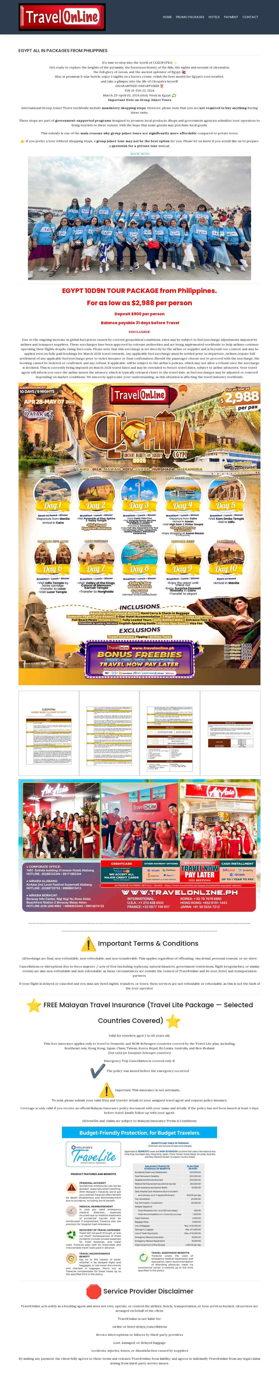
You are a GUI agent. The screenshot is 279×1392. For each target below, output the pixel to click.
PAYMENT (231, 17)
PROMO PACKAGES (190, 17)
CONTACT (250, 17)
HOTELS (214, 17)
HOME (167, 17)
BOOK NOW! (140, 154)
